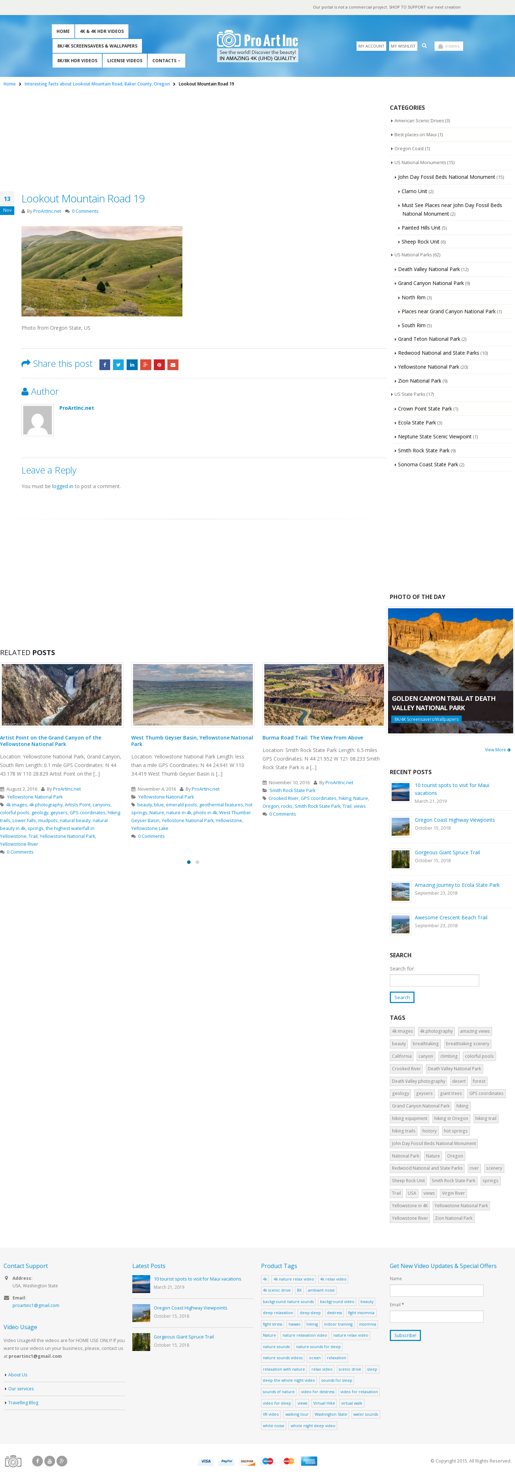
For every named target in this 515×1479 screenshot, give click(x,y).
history (429, 1131)
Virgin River (453, 1194)
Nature (156, 813)
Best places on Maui (416, 135)
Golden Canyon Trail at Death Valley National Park (443, 703)
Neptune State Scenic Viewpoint (435, 436)
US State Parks (410, 394)
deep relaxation (278, 1313)
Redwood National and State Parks (438, 352)
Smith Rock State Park (292, 790)
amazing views (475, 1032)
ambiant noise (321, 1290)
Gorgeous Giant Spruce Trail (447, 852)
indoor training (338, 1324)
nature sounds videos (283, 1358)
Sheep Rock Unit (421, 241)
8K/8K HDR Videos (77, 61)
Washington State (331, 1414)
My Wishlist (403, 46)
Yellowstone (229, 820)
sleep (372, 1369)
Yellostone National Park (188, 820)
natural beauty (75, 820)
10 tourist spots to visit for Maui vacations (197, 1280)
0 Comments (85, 211)
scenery (494, 1169)
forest (479, 1081)
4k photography (46, 805)
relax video (322, 1369)
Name (396, 1279)
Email (176, 364)
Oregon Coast (409, 149)
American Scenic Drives (419, 121)
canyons (102, 805)
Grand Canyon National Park (431, 283)
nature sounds (276, 1347)
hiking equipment (409, 1119)
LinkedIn (133, 364)
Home (63, 31)
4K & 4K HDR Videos (102, 31)
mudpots (48, 820)
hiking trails (404, 1131)
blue (159, 805)
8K (299, 1290)
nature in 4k (178, 813)
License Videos (124, 61)
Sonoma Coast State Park (428, 464)
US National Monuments (420, 162)
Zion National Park (419, 380)
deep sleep (310, 1313)
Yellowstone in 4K (410, 1206)
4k (265, 1279)
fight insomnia (361, 1313)
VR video (271, 1414)
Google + (148, 364)
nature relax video (350, 1335)
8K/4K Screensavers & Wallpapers (97, 46)
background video (337, 1301)
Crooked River (284, 798)
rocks (287, 806)
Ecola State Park (417, 422)
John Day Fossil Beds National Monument (446, 176)
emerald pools (181, 805)
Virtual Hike (324, 1403)
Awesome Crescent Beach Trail (451, 917)
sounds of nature (279, 1392)
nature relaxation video (305, 1335)
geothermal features (221, 805)
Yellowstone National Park (35, 797)
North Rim (414, 297)
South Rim (414, 325)
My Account (371, 46)
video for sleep (277, 1403)
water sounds (365, 1414)
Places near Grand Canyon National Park (449, 311)
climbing (449, 1056)
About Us (18, 1376)
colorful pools (14, 813)
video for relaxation (359, 1392)
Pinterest (162, 364)
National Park (405, 1156)
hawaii (294, 1324)
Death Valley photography (418, 1081)
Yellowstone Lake (149, 828)
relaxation (336, 1358)
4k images (16, 805)
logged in (62, 486)
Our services (21, 1390)
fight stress (272, 1324)
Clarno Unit (414, 191)
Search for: (402, 968)
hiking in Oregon (451, 1119)
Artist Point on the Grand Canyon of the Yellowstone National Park (50, 740)
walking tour (297, 1414)
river (474, 1169)
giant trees (451, 1094)
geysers (59, 813)
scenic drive (350, 1369)
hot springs (456, 1131)
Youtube (49, 1461)
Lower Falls (24, 820)
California (402, 1056)
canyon (425, 1056)
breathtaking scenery (467, 1044)
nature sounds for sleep (318, 1347)
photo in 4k (205, 813)
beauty (144, 805)
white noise (273, 1426)
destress (334, 1313)
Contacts (164, 61)
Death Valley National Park (429, 269)
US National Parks (413, 255)
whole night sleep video (313, 1426)
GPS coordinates (88, 813)
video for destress (317, 1392)
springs (36, 828)
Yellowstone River (19, 844)
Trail (33, 836)
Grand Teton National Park (429, 338)
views (360, 806)
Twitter (119, 364)
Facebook (105, 364)
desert (459, 1081)
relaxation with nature (284, 1369)
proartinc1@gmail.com (36, 1307)
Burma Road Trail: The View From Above (313, 737)
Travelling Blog (23, 1404)
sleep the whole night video (289, 1381)
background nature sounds (288, 1301)
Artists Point (77, 805)
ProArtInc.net (47, 211)
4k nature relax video (294, 1279)
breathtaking (426, 1044)
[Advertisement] (193, 141)
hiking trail (485, 1119)
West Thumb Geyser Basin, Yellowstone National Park (192, 740)
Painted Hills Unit (421, 227)
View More (498, 750)
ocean (315, 1358)
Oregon (271, 806)
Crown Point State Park (425, 408)
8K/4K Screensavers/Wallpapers (426, 719)
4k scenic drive (277, 1290)
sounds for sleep (337, 1381)
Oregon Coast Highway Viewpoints (455, 819)
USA (412, 1194)
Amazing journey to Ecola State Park (457, 884)
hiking (345, 798)
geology (39, 813)
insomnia (367, 1324)
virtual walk (351, 1403)
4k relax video (333, 1279)
